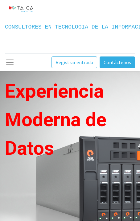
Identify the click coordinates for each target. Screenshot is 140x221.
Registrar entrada (74, 62)
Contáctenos (117, 62)
